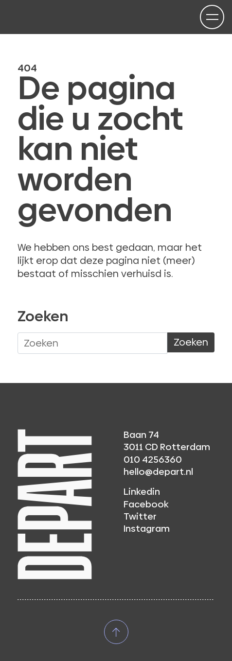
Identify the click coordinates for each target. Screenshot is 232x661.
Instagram (147, 528)
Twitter (140, 516)
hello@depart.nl (158, 471)
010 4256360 (153, 459)
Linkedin (142, 491)
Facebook (146, 504)
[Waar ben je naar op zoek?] (92, 343)
